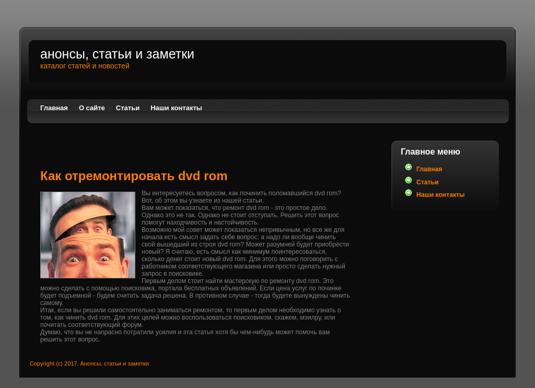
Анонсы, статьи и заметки (117, 53)
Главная (54, 108)
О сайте (92, 108)
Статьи (127, 108)
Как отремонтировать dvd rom (134, 176)
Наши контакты (176, 108)
